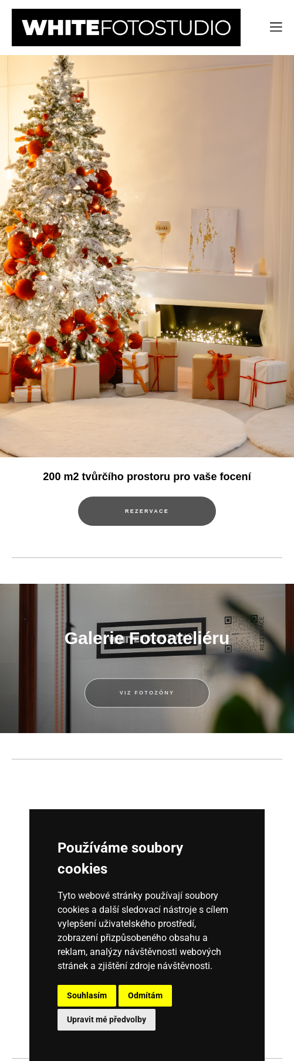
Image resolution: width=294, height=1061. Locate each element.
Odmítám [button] (145, 995)
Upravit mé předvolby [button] (106, 1019)
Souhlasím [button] (87, 995)
